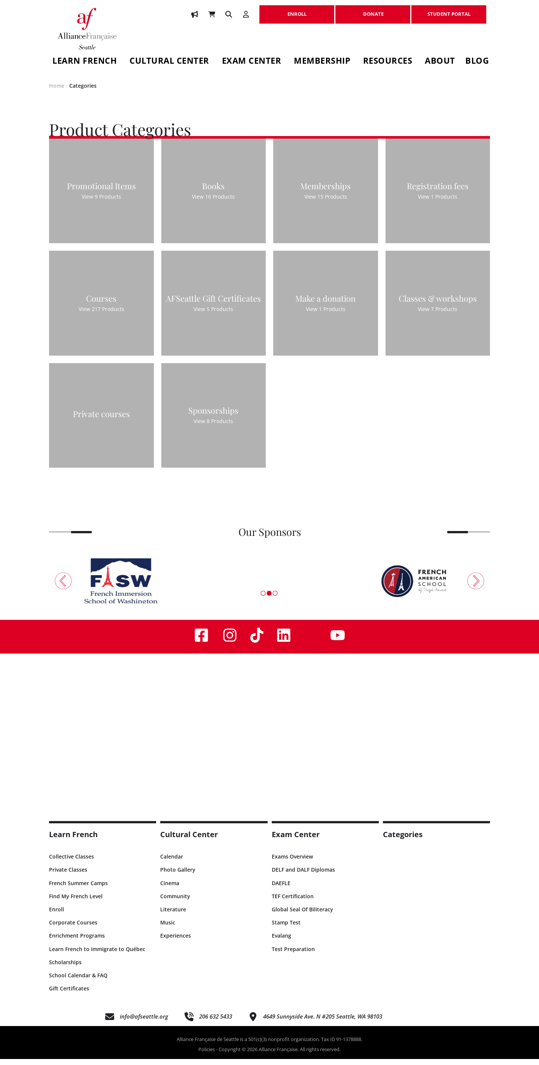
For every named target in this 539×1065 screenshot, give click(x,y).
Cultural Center (169, 61)
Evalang (281, 941)
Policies (206, 1055)
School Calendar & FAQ (78, 981)
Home (56, 92)
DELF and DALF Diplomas (303, 876)
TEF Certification (293, 902)
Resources (387, 61)
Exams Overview (292, 862)
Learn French (84, 61)
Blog (477, 61)
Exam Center (251, 61)
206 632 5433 (215, 1022)
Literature (173, 915)
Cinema (169, 889)
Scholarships (65, 968)
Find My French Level (76, 902)
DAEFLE (281, 889)
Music (167, 928)
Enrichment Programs (77, 941)
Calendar (171, 862)
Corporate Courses (73, 928)
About (440, 61)
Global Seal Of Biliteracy (302, 915)
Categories (83, 92)
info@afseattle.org (144, 1022)
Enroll (56, 915)
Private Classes (68, 876)
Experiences (175, 941)
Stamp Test (286, 928)
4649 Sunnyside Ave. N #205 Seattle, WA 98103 (322, 1022)
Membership (322, 61)
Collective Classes (71, 862)
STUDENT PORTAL (448, 10)
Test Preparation (293, 955)
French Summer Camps (78, 889)
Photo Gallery (177, 876)
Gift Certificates (69, 994)
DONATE (373, 10)
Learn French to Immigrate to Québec (97, 955)
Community (175, 902)
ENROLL (297, 10)
